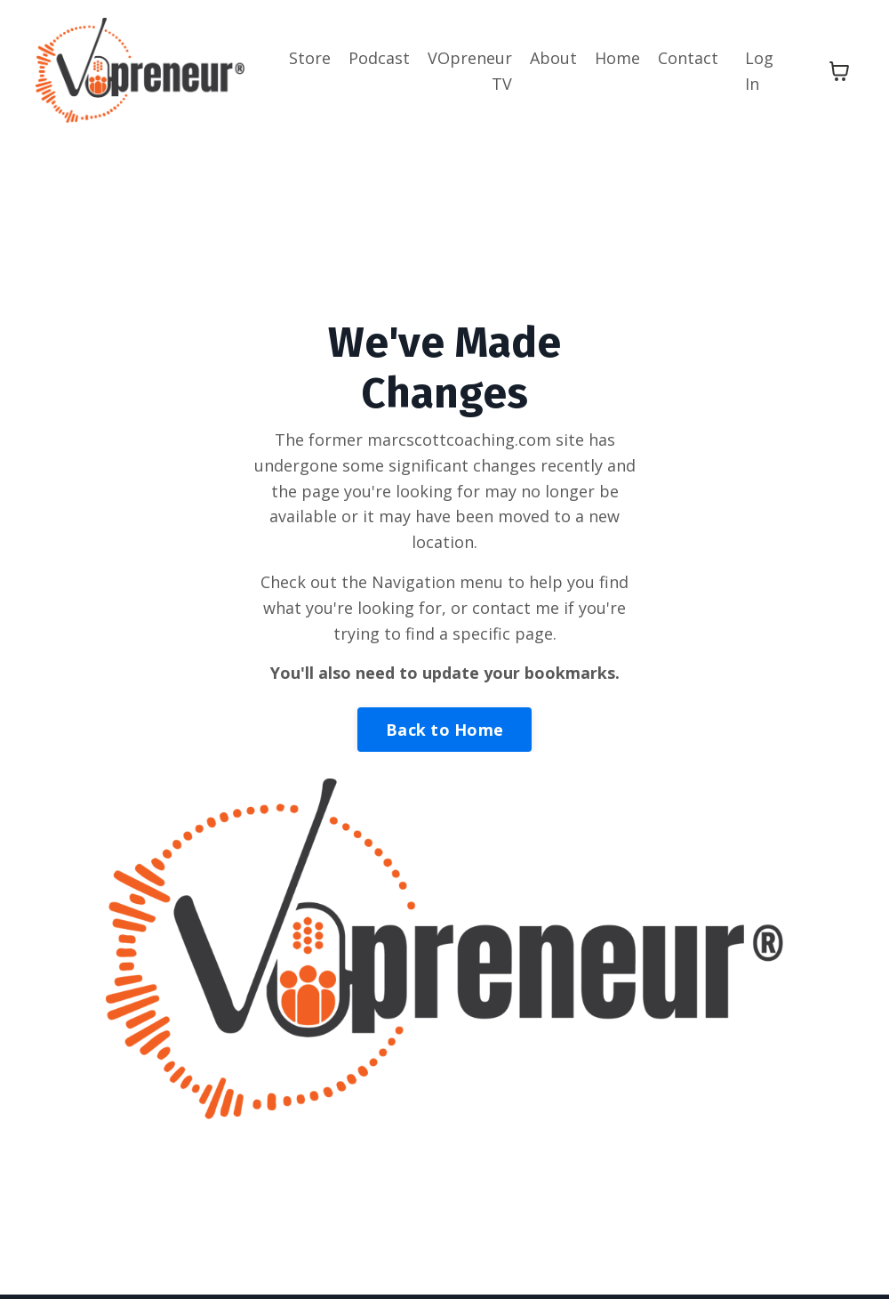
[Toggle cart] (839, 71)
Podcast (379, 58)
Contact (688, 58)
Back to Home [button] (444, 729)
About (553, 58)
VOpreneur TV (470, 70)
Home (617, 58)
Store (310, 58)
